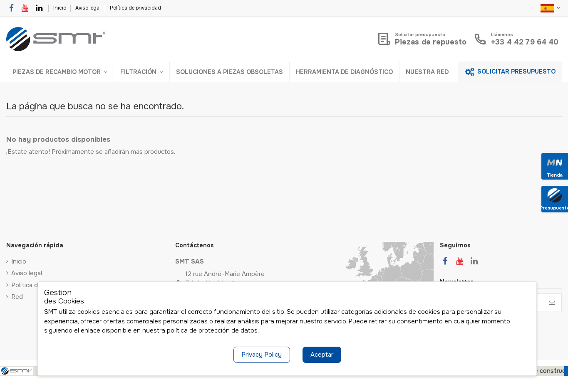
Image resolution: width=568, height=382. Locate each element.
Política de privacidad (135, 8)
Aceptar (321, 354)
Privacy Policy (261, 354)
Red (17, 297)
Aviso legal (88, 8)
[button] (60, 72)
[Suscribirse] (552, 302)
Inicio (60, 8)
